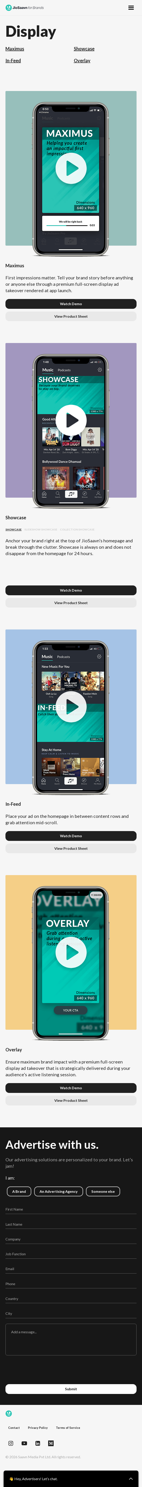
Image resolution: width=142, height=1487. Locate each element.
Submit (71, 1389)
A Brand (16, 1189)
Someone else (100, 1189)
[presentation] (71, 1370)
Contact (14, 1428)
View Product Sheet (71, 316)
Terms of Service (68, 1428)
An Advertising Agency (56, 1189)
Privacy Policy (38, 1428)
